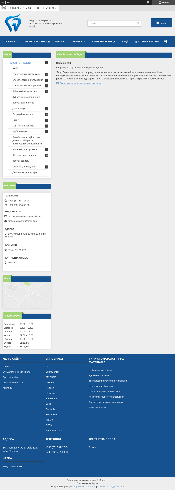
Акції (125, 41)
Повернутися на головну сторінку (80, 83)
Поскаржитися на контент (83, 486)
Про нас (60, 41)
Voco (48, 404)
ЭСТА (49, 425)
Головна (9, 41)
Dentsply (50, 409)
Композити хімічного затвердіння (106, 396)
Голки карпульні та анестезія (104, 391)
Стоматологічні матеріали (26, 74)
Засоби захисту (20, 160)
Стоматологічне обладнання (27, 80)
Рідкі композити (97, 407)
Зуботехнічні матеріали (25, 91)
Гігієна (15, 120)
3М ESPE (51, 377)
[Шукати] (138, 23)
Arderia (49, 420)
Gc (47, 366)
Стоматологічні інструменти (27, 85)
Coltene (50, 382)
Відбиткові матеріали (100, 370)
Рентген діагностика (23, 125)
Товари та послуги (34, 41)
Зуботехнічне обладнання (26, 97)
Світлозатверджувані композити (106, 402)
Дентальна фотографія (24, 172)
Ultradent (50, 393)
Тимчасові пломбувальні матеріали (108, 380)
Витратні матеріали (22, 114)
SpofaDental (52, 371)
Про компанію (10, 377)
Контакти (79, 41)
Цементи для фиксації (101, 386)
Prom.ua (104, 480)
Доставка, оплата (147, 41)
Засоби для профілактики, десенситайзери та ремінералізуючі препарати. (27, 140)
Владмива (51, 398)
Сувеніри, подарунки (23, 166)
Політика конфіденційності (110, 486)
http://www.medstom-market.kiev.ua (26, 216)
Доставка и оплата (13, 382)
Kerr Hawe (51, 414)
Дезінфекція (19, 108)
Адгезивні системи (99, 375)
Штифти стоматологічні (25, 155)
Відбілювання (19, 131)
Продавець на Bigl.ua (87, 483)
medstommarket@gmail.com (23, 221)
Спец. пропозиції (103, 41)
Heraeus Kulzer (54, 430)
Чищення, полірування (24, 149)
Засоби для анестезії (23, 102)
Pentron (50, 388)
